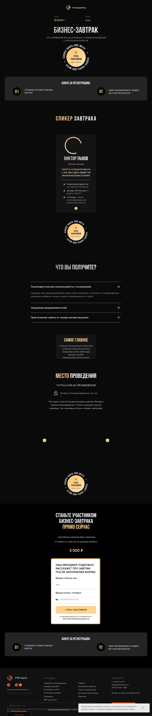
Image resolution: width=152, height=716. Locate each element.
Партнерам (48, 696)
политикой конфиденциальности (59, 709)
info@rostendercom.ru (120, 685)
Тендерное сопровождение (55, 683)
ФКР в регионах (50, 700)
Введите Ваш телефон (68, 592)
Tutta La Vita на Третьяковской (76, 385)
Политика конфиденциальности (17, 689)
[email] (52, 705)
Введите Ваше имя (66, 578)
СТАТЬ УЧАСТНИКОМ (76, 609)
